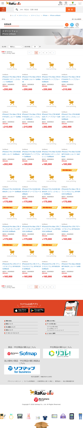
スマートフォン (23, 15)
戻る (3, 19)
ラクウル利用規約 (29, 381)
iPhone (45, 15)
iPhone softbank (55, 15)
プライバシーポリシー (14, 381)
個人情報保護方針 (68, 381)
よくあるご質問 (51, 333)
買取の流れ (9, 320)
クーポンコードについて (12, 333)
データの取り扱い (52, 323)
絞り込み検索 (76, 19)
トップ (14, 15)
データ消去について (52, 328)
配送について (9, 323)
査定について (9, 330)
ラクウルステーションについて (55, 330)
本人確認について (10, 327)
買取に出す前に (51, 320)
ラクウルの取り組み (52, 326)
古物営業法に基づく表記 (44, 381)
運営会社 (58, 381)
